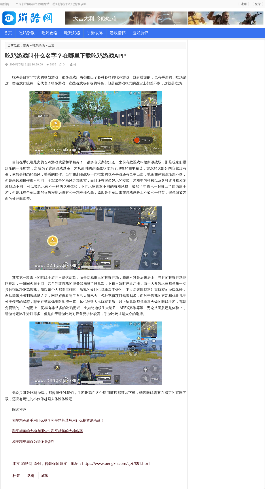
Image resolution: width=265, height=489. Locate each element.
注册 (244, 4)
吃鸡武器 (72, 32)
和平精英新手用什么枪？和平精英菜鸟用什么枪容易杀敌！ (58, 420)
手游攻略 (95, 32)
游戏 (44, 475)
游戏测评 (140, 32)
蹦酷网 (26, 463)
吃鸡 (30, 475)
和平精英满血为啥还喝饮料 (33, 441)
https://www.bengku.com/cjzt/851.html (116, 463)
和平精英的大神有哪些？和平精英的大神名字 (47, 430)
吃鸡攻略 (49, 32)
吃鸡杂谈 (27, 32)
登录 (258, 4)
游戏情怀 (118, 32)
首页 (8, 32)
